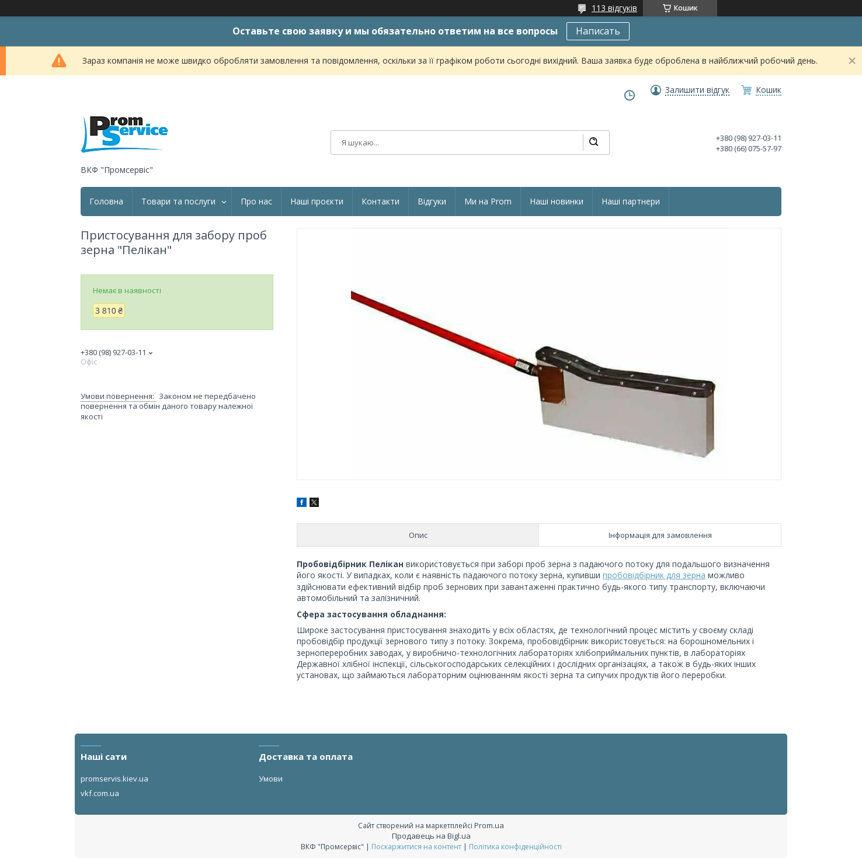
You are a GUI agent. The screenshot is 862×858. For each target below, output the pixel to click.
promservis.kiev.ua (114, 778)
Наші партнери (631, 201)
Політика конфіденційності (515, 847)
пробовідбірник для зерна (654, 575)
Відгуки (432, 201)
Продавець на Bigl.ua (431, 836)
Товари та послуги (178, 201)
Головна (106, 201)
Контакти (380, 201)
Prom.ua (489, 825)
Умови (271, 778)
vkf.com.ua (100, 793)
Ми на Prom (488, 201)
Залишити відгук (697, 90)
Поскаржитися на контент (416, 847)
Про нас (256, 201)
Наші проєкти (316, 201)
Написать (598, 31)
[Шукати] (593, 142)
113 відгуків (614, 7)
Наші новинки (556, 201)
